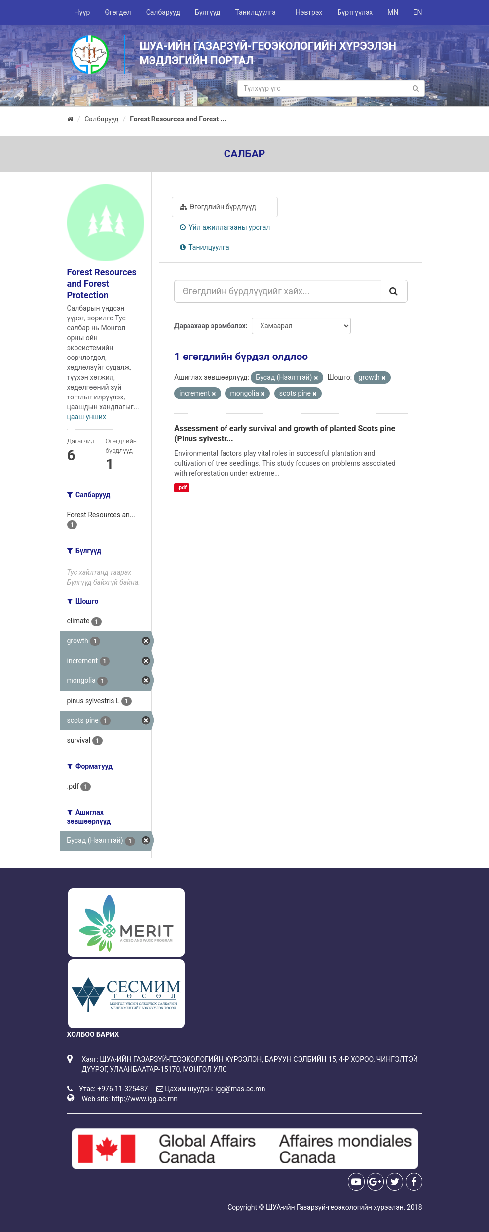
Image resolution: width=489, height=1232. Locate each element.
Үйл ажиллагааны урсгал (225, 227)
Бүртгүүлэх (355, 12)
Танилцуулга (255, 12)
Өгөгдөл (118, 12)
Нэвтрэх (309, 12)
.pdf (182, 487)
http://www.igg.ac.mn (145, 1099)
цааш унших (86, 417)
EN (418, 12)
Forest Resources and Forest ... (178, 119)
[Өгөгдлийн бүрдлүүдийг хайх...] (277, 291)
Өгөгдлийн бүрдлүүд (218, 207)
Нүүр (82, 12)
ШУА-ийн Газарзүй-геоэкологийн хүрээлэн (335, 1207)
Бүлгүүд (208, 12)
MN (392, 12)
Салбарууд (163, 12)
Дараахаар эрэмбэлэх (210, 326)
